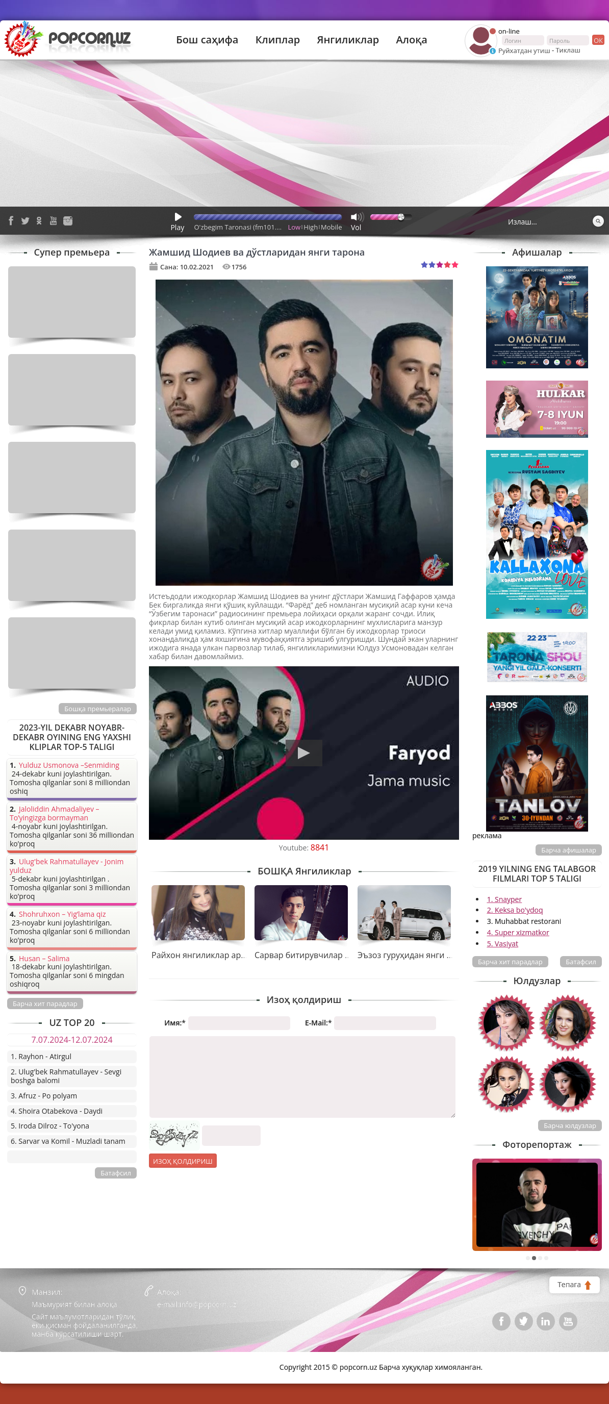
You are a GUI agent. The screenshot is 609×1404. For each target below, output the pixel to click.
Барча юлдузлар (570, 1125)
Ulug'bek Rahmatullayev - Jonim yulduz (67, 866)
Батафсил (581, 961)
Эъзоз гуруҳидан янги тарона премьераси (441, 955)
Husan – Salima (44, 959)
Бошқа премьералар (97, 708)
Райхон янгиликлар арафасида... (216, 955)
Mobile (331, 227)
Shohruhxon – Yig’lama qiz (62, 914)
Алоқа (411, 40)
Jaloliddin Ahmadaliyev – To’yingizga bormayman (54, 813)
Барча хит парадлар (510, 961)
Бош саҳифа (207, 40)
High (310, 227)
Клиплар (278, 40)
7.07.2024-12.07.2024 (71, 1039)
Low (294, 227)
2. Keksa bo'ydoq (515, 910)
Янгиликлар (348, 40)
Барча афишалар (568, 850)
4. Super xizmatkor (518, 932)
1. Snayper (504, 899)
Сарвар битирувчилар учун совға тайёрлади (343, 955)
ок (597, 40)
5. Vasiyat (502, 943)
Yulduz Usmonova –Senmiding (69, 765)
